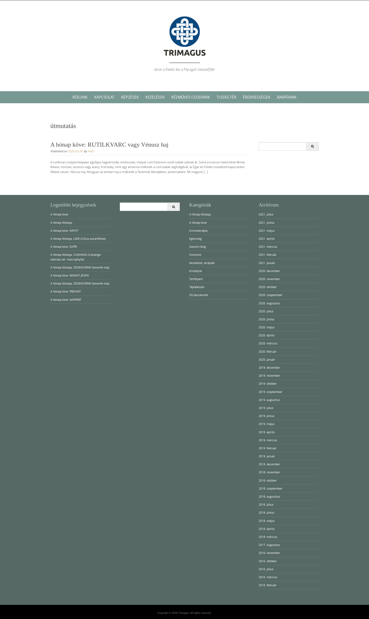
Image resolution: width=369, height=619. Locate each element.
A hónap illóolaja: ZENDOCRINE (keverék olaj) (79, 267)
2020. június (266, 319)
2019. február (268, 448)
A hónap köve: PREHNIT (65, 291)
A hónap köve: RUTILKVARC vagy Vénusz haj (109, 144)
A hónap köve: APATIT (64, 230)
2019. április (267, 432)
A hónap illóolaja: (61, 222)
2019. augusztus (269, 400)
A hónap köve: (59, 214)
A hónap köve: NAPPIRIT (65, 299)
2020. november (269, 279)
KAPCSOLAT (104, 97)
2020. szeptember (270, 295)
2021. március (268, 246)
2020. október (268, 287)
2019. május (267, 424)
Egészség (195, 238)
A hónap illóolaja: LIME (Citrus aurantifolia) (78, 238)
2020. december (269, 271)
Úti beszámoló (198, 295)
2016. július (266, 569)
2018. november (269, 472)
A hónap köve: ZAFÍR (63, 246)
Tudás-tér (226, 97)
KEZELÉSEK (155, 97)
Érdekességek (256, 97)
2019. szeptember (270, 392)
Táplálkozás (197, 287)
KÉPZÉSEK (130, 97)
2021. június (266, 222)
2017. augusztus (269, 545)
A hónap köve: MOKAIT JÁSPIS (69, 275)
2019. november (269, 375)
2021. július (266, 214)
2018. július (266, 504)
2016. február (268, 585)
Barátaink (287, 97)
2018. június (266, 512)
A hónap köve (198, 222)
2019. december (269, 367)
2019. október (268, 383)
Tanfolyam (196, 279)
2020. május (267, 327)
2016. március (268, 577)
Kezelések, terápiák (202, 263)
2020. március (268, 343)
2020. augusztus (269, 303)
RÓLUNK (80, 97)
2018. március (268, 537)
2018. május (267, 521)
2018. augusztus (269, 496)
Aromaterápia (198, 230)
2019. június (266, 416)
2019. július (266, 408)
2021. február (268, 254)
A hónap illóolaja (200, 214)
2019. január (267, 456)
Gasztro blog (197, 246)
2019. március (268, 440)
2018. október (268, 480)
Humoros (195, 254)
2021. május (267, 230)
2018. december (269, 464)
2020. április (267, 335)
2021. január (267, 263)
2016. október (268, 561)
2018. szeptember (270, 488)
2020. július (266, 311)
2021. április (267, 238)
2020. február (268, 351)
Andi (90, 151)
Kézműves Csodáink (190, 97)
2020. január (267, 359)
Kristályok (195, 271)
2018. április (267, 529)
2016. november (269, 553)
